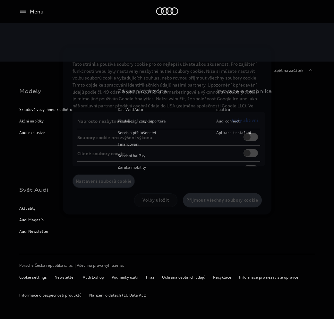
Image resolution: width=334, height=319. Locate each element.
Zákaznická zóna (142, 91)
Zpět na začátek (294, 70)
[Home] (167, 11)
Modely (30, 91)
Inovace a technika (244, 91)
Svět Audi (33, 190)
